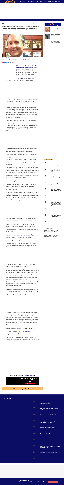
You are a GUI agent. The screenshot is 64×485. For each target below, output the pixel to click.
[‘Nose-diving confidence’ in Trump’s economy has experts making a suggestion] (36, 435)
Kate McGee (8, 59)
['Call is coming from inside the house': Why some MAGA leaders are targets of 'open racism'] (36, 422)
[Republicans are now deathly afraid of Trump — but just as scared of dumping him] (36, 448)
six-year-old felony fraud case (24, 235)
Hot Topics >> (16, 19)
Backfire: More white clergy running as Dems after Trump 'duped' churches (56, 183)
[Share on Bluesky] (11, 62)
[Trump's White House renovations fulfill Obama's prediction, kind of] (36, 454)
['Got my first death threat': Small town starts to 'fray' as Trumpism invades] (47, 178)
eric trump (55, 236)
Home (3, 23)
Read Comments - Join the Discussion (22, 389)
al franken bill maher (51, 235)
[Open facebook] (54, 1)
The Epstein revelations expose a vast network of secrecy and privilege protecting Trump (55, 165)
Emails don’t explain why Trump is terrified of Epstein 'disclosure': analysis (56, 209)
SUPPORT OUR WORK (47, 19)
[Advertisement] (32, 11)
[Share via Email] (9, 62)
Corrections (21, 19)
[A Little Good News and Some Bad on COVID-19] (36, 460)
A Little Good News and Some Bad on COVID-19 (48, 458)
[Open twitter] (55, 1)
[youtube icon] (10, 398)
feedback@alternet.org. (30, 375)
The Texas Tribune (14, 59)
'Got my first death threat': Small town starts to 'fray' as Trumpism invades (56, 177)
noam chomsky (54, 230)
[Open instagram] (7, 398)
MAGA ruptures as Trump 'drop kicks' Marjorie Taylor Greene (55, 223)
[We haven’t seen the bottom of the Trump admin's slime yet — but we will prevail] (36, 416)
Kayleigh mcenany (50, 231)
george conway (47, 230)
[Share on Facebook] (5, 62)
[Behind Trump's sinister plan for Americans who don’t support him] (47, 29)
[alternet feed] (56, 1)
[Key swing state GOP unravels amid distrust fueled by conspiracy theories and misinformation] (47, 197)
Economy (41, 1)
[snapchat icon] (12, 398)
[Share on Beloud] (13, 62)
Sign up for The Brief (20, 78)
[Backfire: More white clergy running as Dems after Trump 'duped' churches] (47, 184)
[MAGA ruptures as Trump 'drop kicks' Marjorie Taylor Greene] (47, 224)
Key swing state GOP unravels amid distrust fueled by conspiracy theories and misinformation (56, 197)
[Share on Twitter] (7, 62)
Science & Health (23, 1)
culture (32, 1)
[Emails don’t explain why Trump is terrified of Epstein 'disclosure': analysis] (47, 210)
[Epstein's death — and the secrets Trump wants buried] (47, 43)
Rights (46, 1)
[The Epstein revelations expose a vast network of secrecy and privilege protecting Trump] (47, 165)
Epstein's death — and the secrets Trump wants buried (56, 190)
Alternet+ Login (51, 1)
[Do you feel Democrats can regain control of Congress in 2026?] (13, 381)
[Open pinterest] (9, 398)
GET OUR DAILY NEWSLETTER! (30, 19)
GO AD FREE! (41, 19)
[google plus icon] (6, 398)
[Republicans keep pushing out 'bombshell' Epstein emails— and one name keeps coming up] (47, 204)
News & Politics (36, 19)
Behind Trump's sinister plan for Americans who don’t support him (55, 28)
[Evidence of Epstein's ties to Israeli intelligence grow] (47, 217)
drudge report (50, 232)
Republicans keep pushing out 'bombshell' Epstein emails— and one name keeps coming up (56, 204)
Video (37, 1)
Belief (29, 1)
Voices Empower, (8, 57)
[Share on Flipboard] (3, 62)
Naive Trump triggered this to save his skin (47, 427)
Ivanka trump (49, 236)
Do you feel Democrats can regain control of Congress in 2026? (29, 379)
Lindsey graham (51, 234)
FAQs (24, 19)
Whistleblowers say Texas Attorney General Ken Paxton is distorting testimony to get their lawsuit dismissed (27, 67)
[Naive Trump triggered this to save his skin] (47, 36)
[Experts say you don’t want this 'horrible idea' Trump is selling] (47, 171)
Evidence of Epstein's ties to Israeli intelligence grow (56, 216)
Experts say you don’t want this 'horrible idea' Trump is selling (55, 170)
